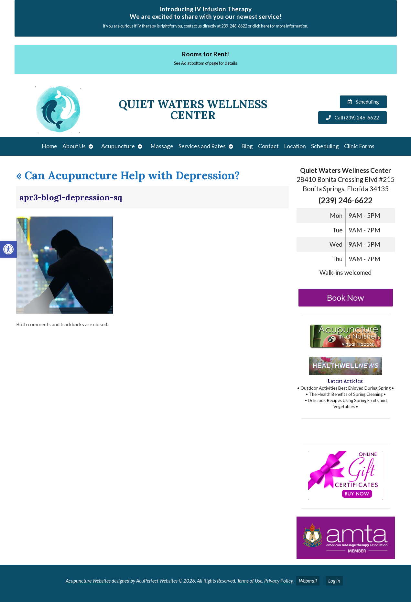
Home (49, 146)
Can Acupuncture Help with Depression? (128, 175)
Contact (268, 146)
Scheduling (325, 146)
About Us (74, 146)
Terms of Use (249, 581)
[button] (8, 249)
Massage (161, 146)
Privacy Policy (278, 581)
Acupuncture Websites (88, 581)
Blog (247, 146)
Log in (334, 581)
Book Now (345, 297)
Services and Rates (202, 146)
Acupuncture (118, 146)
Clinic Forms (359, 146)
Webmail (308, 581)
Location (295, 146)
